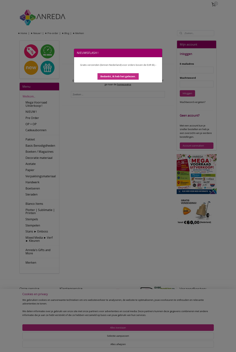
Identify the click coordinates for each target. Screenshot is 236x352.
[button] (118, 76)
